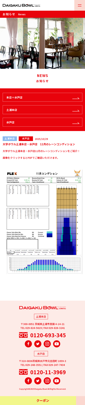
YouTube (56, 343)
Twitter (37, 343)
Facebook (28, 343)
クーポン (42, 400)
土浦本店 (11, 110)
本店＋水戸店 (14, 97)
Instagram (47, 343)
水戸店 (10, 122)
